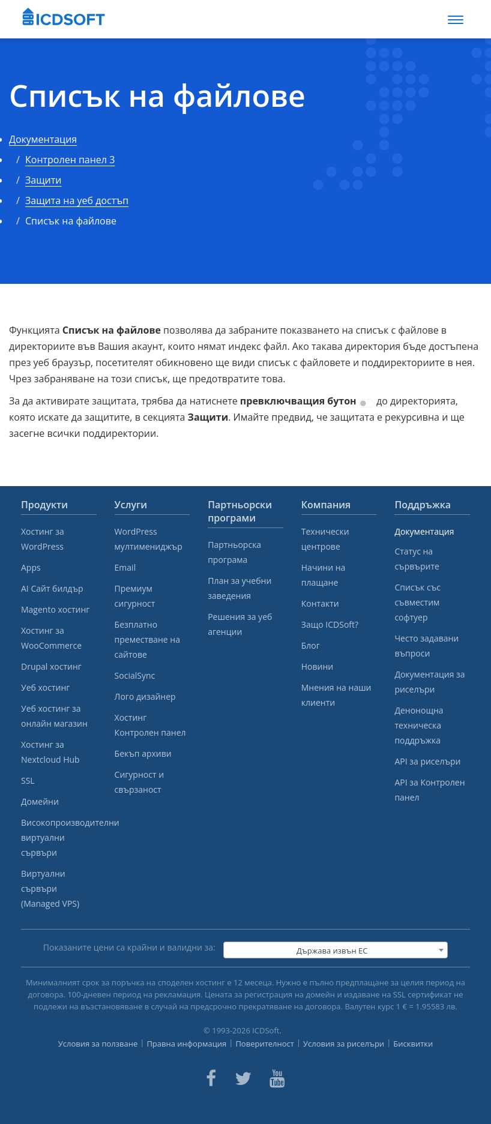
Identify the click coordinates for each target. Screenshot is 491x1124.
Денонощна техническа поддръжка (418, 725)
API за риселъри (427, 761)
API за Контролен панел (429, 790)
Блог (310, 645)
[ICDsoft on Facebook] (211, 1078)
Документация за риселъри (429, 682)
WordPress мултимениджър (148, 539)
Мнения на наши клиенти (336, 695)
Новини (317, 666)
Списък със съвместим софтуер (417, 602)
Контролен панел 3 (70, 159)
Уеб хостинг (45, 687)
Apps (31, 567)
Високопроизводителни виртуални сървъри (59, 837)
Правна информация (186, 1043)
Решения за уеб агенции (240, 624)
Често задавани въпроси (426, 646)
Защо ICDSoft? (329, 624)
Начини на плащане (323, 575)
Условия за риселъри (343, 1043)
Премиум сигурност (135, 596)
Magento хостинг (55, 609)
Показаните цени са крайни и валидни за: (129, 947)
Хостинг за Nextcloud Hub (50, 752)
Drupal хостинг (51, 666)
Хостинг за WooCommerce (51, 638)
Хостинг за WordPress (42, 539)
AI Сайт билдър (52, 588)
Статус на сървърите (416, 558)
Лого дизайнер (145, 696)
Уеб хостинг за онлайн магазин (54, 716)
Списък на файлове (157, 96)
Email (125, 567)
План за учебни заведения (239, 588)
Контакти (320, 603)
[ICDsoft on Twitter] (243, 1078)
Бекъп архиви (143, 753)
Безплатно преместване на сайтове (147, 639)
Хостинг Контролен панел (150, 725)
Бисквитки (413, 1043)
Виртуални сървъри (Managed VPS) (50, 888)
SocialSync (135, 675)
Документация (43, 139)
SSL (28, 780)
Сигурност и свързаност (139, 782)
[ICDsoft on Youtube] (277, 1078)
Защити (43, 180)
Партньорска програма (234, 552)
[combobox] (335, 950)
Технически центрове (325, 539)
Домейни (40, 801)
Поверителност (264, 1043)
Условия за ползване (98, 1043)
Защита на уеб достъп (76, 200)
